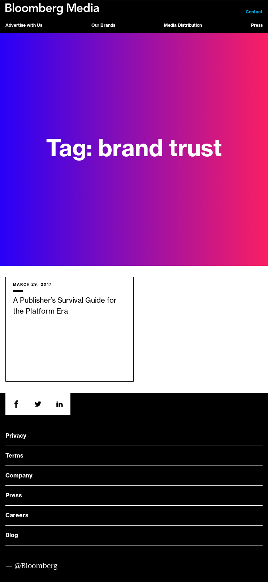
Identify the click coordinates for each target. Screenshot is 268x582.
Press (257, 25)
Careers (17, 515)
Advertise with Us (23, 25)
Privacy (15, 436)
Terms (14, 456)
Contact (254, 12)
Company (19, 476)
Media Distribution (183, 25)
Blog (11, 535)
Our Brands (103, 25)
